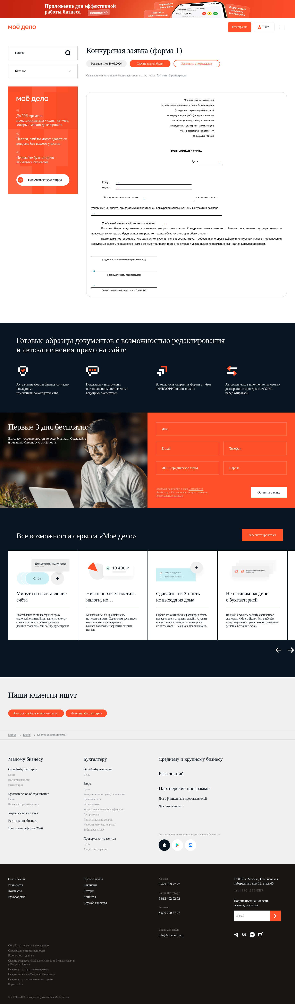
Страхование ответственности (26, 950)
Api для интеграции (95, 849)
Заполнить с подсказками (196, 63)
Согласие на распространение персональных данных (182, 494)
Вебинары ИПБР (93, 829)
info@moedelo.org (171, 935)
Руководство (17, 897)
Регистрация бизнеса (22, 820)
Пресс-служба (93, 879)
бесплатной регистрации (171, 75)
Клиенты (89, 897)
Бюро (87, 783)
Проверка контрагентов (99, 838)
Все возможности (19, 779)
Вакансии (90, 885)
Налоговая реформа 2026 (25, 828)
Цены (11, 774)
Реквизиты (15, 885)
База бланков (91, 804)
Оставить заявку (269, 492)
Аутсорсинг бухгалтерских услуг (36, 713)
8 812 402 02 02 (169, 898)
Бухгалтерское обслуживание (28, 794)
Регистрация (239, 26)
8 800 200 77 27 (169, 912)
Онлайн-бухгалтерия (22, 769)
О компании (16, 879)
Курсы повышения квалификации (103, 809)
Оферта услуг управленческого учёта (30, 979)
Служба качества (95, 903)
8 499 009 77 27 (169, 884)
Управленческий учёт (23, 813)
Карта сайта (15, 984)
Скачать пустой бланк (150, 63)
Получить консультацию (45, 180)
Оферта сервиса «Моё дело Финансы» (31, 974)
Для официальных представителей (183, 798)
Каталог (20, 71)
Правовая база (92, 799)
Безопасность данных (21, 955)
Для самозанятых (171, 806)
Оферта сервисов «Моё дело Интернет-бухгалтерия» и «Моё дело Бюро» (41, 962)
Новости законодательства (99, 824)
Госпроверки (91, 814)
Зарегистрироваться (262, 535)
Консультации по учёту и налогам (104, 794)
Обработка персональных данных (28, 945)
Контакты (15, 891)
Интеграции (15, 785)
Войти (266, 26)
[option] (44, 379)
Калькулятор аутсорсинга (23, 804)
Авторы (88, 891)
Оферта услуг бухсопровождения (28, 969)
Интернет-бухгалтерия (86, 713)
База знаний (171, 773)
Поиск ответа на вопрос (97, 819)
